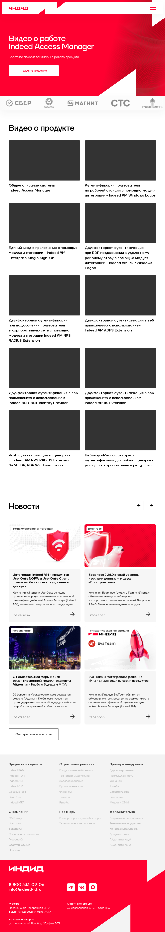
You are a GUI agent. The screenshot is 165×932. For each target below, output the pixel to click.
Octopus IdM (17, 791)
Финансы (65, 791)
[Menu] (153, 8)
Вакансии (15, 828)
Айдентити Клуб (120, 839)
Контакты (15, 823)
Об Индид (15, 818)
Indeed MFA (16, 802)
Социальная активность (24, 834)
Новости (14, 850)
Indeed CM (16, 786)
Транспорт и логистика (74, 775)
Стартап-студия (19, 845)
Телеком (64, 797)
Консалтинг (117, 797)
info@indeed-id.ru (25, 889)
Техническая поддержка (126, 823)
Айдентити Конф (120, 845)
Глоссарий (16, 839)
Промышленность (71, 786)
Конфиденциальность (124, 828)
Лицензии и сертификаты (126, 818)
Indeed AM (16, 781)
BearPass (15, 797)
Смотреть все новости (33, 734)
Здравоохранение (71, 781)
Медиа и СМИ (119, 802)
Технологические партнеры (77, 823)
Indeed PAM (17, 770)
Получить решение (34, 71)
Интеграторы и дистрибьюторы (80, 818)
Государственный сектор (75, 770)
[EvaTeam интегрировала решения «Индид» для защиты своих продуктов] (120, 675)
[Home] (37, 8)
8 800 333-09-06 (26, 884)
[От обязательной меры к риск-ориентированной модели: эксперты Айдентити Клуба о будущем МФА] (45, 675)
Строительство (119, 791)
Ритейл (64, 802)
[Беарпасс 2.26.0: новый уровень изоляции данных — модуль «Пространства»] (120, 573)
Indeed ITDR (17, 775)
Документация (119, 834)
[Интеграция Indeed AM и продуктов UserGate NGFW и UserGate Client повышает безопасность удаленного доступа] (45, 573)
